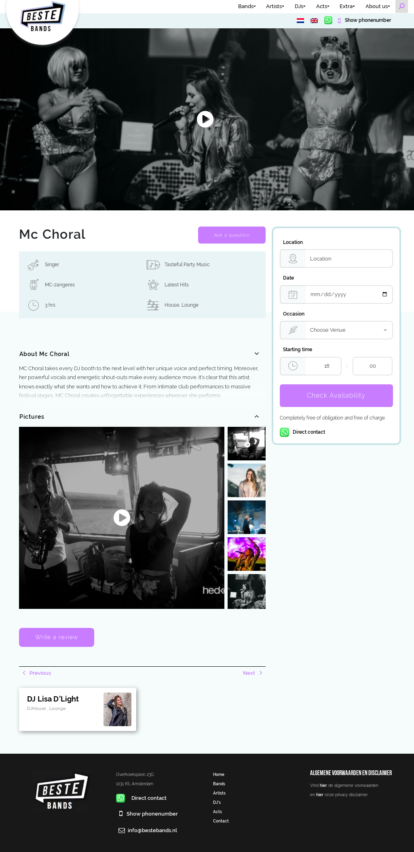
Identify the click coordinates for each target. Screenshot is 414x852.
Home (218, 774)
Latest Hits (177, 285)
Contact (221, 820)
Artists (274, 6)
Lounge (190, 305)
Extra (346, 6)
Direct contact (302, 432)
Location (293, 242)
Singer (52, 264)
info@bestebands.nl (152, 830)
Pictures (31, 416)
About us (376, 6)
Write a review (56, 637)
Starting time (297, 349)
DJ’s (217, 802)
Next (249, 673)
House (172, 305)
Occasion (293, 314)
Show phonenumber (367, 20)
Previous (39, 673)
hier (323, 785)
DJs (299, 6)
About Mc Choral (44, 354)
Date (288, 278)
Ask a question (231, 235)
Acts (321, 6)
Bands (245, 6)
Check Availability (336, 395)
